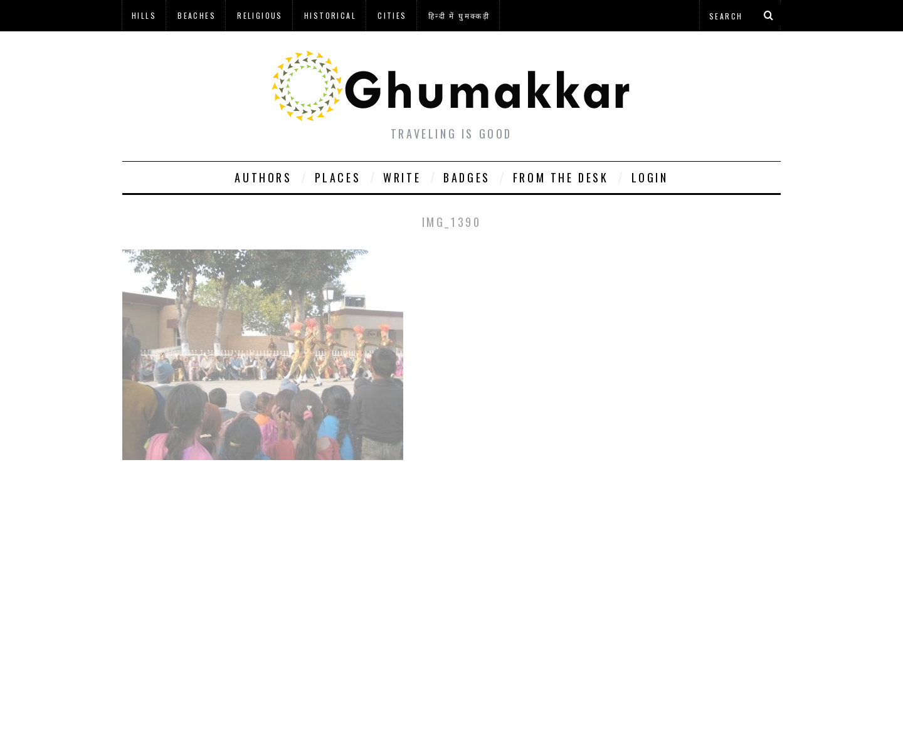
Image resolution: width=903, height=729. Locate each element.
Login (649, 177)
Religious (260, 15)
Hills (144, 15)
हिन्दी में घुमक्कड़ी (459, 15)
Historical (330, 15)
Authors (263, 177)
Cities (392, 15)
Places (338, 177)
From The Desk (561, 177)
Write (402, 177)
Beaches (196, 15)
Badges (466, 177)
